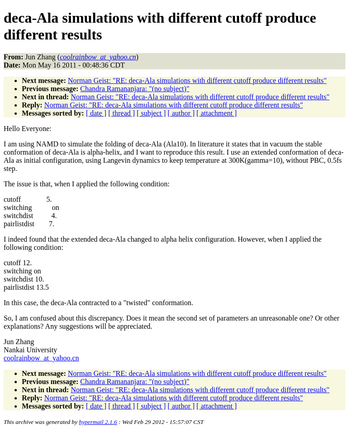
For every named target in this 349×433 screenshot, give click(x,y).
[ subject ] (151, 113)
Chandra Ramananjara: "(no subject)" (134, 88)
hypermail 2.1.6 (98, 421)
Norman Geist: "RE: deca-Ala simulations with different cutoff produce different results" (197, 80)
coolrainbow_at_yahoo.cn (41, 358)
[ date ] (96, 113)
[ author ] (181, 113)
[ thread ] (121, 113)
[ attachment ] (216, 113)
